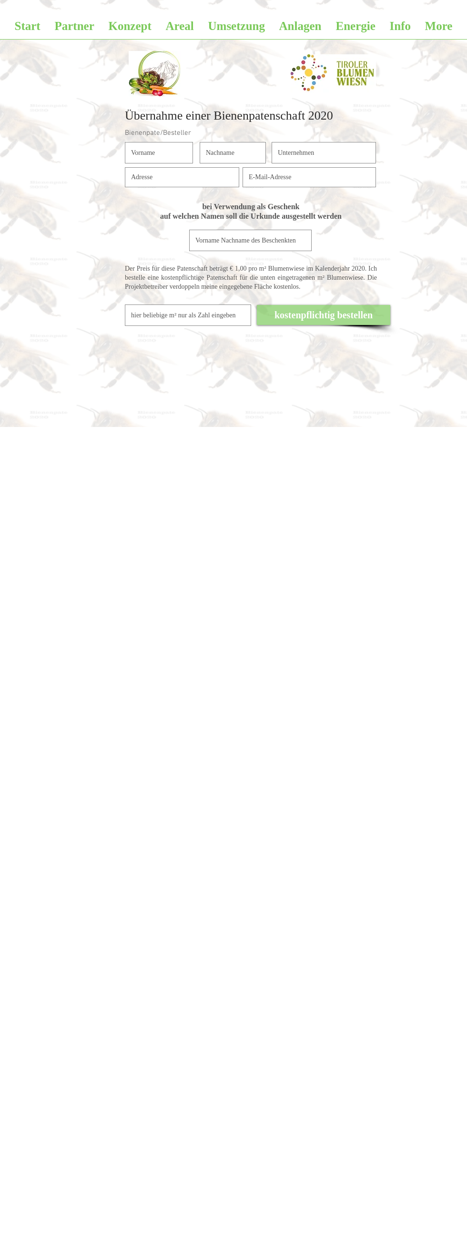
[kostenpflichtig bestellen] (323, 315)
